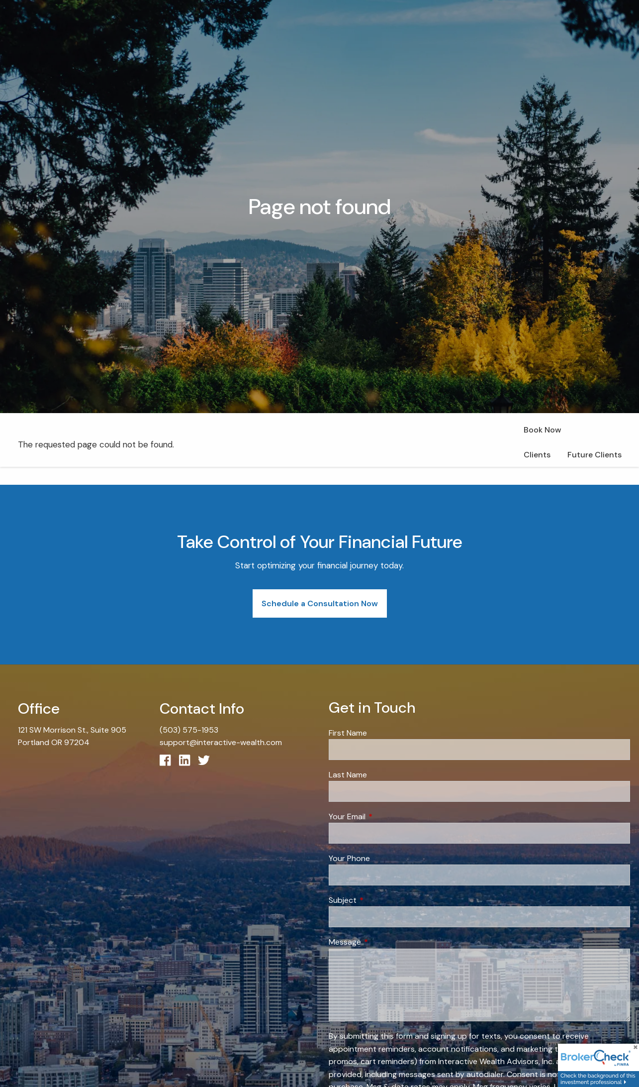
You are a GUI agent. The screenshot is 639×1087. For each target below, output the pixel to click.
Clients (537, 454)
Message (383, 942)
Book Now (542, 430)
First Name (348, 733)
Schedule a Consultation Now (320, 603)
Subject (381, 900)
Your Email (385, 816)
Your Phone (349, 858)
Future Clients (594, 454)
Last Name (348, 774)
